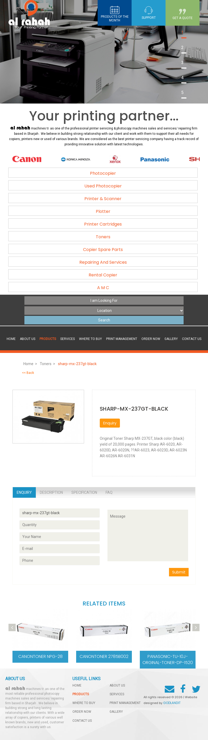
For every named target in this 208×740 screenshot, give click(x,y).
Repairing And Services (103, 262)
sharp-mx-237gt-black (78, 363)
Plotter (103, 211)
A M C (103, 288)
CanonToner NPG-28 (40, 656)
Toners (103, 237)
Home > (30, 364)
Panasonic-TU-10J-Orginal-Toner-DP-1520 (167, 659)
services (67, 339)
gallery (171, 339)
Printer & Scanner (103, 199)
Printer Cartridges (103, 224)
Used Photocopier (103, 186)
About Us (27, 339)
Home (11, 339)
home (76, 685)
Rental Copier (103, 275)
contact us (191, 339)
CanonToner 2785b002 (104, 656)
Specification (84, 492)
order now (150, 339)
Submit (178, 572)
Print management (121, 339)
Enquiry (109, 423)
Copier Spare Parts (103, 249)
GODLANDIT (172, 703)
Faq (109, 492)
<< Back (28, 373)
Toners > (47, 364)
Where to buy (90, 339)
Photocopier (103, 173)
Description (51, 492)
